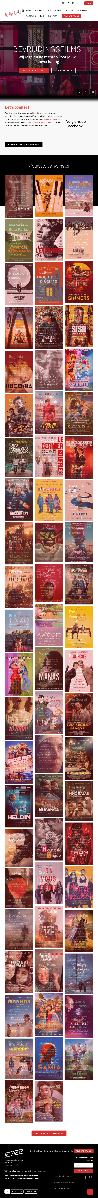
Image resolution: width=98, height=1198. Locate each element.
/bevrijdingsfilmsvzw (36, 122)
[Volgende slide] (86, 92)
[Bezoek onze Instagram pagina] (73, 3)
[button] (90, 1192)
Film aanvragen (63, 70)
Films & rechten (35, 11)
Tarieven (31, 16)
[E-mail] (83, 1165)
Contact (53, 16)
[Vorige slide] (79, 92)
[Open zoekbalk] (63, 3)
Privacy (55, 1182)
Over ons (82, 11)
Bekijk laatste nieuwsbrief (23, 145)
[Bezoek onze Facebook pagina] (68, 3)
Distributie (54, 11)
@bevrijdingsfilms (53, 119)
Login (88, 3)
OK (7, 1191)
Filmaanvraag (71, 16)
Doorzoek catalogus (34, 70)
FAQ (42, 16)
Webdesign (63, 1182)
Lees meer (31, 1191)
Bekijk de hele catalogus (49, 1133)
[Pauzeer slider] (92, 92)
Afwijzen (17, 1191)
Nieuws (69, 11)
